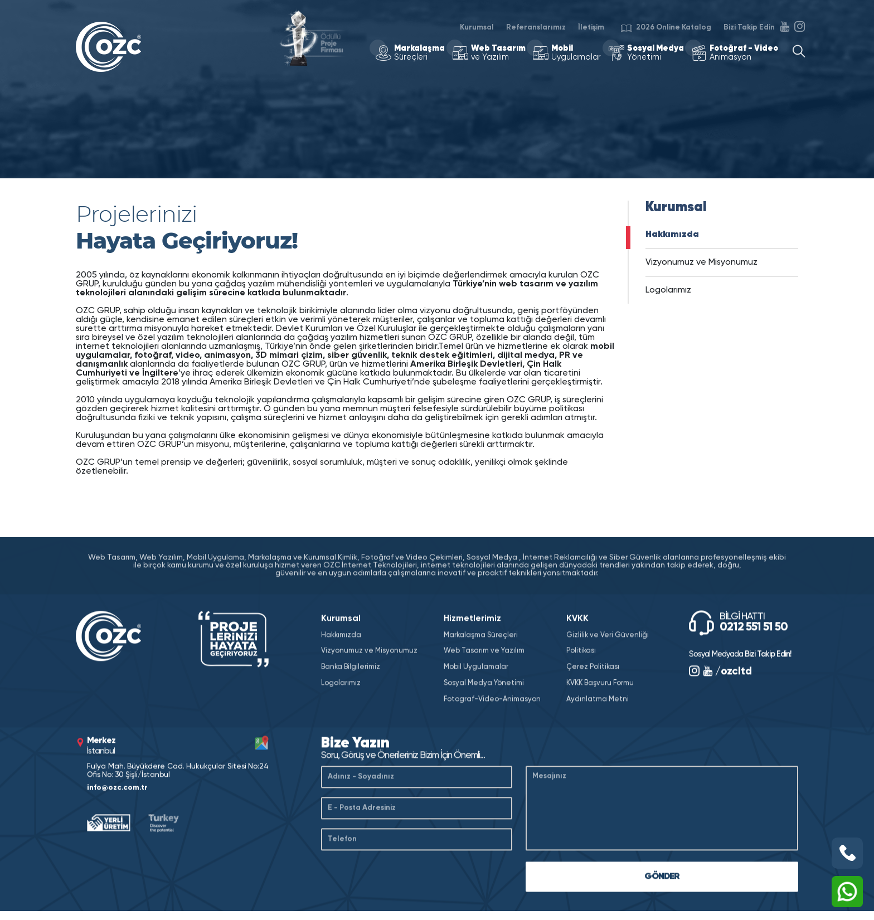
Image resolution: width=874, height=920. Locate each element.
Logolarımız (668, 290)
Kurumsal (477, 27)
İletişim (591, 27)
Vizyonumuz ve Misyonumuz (701, 262)
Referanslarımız (536, 27)
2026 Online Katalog (666, 29)
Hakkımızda (672, 234)
